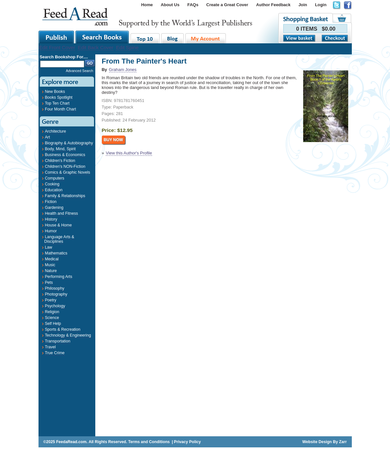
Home (147, 4)
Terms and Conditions (149, 442)
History (51, 219)
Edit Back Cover (95, 47)
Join (302, 4)
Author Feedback (273, 4)
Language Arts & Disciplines (59, 239)
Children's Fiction (60, 160)
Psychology (55, 306)
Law (48, 247)
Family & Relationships (65, 196)
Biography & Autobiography (69, 143)
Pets (49, 282)
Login (320, 4)
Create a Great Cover (227, 4)
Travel (50, 347)
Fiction (51, 201)
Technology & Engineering (68, 335)
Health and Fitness (61, 213)
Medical (52, 259)
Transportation (57, 341)
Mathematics (56, 253)
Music (50, 265)
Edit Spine (127, 47)
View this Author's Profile (129, 153)
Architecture (55, 131)
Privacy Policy (187, 442)
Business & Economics (65, 154)
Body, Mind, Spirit (60, 149)
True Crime (55, 353)
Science (52, 317)
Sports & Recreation (63, 329)
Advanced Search (79, 71)
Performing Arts (58, 276)
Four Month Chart (60, 109)
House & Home (58, 225)
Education (54, 190)
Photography (56, 294)
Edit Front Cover (57, 47)
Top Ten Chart (57, 103)
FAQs (192, 4)
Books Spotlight (58, 97)
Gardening (54, 207)
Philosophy (54, 288)
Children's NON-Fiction (65, 166)
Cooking (52, 184)
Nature (51, 270)
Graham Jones (123, 69)
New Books (55, 91)
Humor (51, 231)
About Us (170, 4)
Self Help (53, 323)
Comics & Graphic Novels (67, 172)
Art (47, 137)
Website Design (317, 442)
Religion (52, 312)
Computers (54, 178)
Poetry (50, 300)
